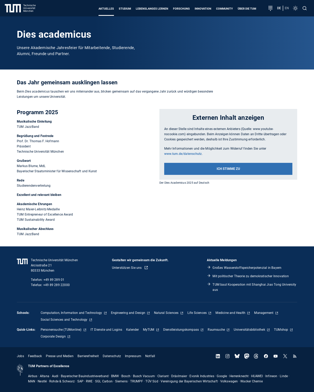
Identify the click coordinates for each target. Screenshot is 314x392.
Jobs (20, 356)
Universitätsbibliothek (250, 330)
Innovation (203, 8)
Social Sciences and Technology (64, 319)
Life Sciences (197, 313)
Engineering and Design (128, 313)
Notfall (150, 356)
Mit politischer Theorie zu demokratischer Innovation (250, 276)
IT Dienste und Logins (106, 330)
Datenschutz (112, 356)
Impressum (133, 356)
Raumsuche (217, 330)
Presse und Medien (59, 356)
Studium (125, 8)
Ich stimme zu (228, 169)
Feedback (35, 356)
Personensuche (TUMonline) (62, 330)
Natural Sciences (166, 313)
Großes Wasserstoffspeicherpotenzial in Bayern (246, 268)
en (287, 8)
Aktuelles (106, 8)
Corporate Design (53, 336)
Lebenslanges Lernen (152, 8)
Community (224, 8)
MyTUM (149, 330)
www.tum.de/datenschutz (183, 154)
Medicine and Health (230, 313)
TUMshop (281, 330)
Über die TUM (247, 8)
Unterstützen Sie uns (127, 268)
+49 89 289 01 (53, 280)
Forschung (181, 8)
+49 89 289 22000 (56, 285)
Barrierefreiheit (88, 356)
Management (264, 313)
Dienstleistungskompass (181, 330)
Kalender (132, 330)
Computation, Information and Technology (72, 313)
